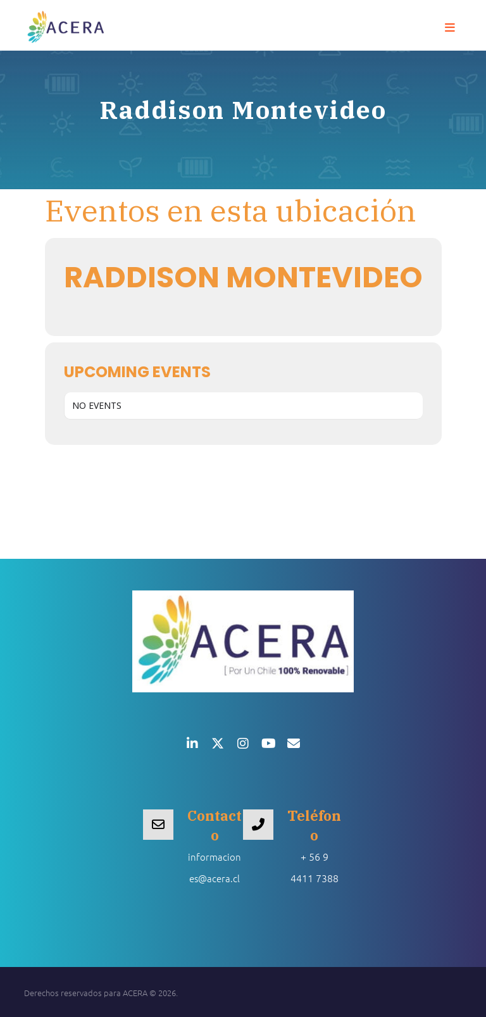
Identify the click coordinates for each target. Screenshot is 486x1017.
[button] (450, 28)
